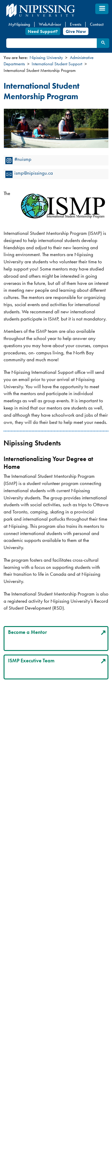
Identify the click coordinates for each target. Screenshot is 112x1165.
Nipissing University (46, 58)
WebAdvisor (50, 24)
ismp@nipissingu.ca (33, 173)
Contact (97, 24)
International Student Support (57, 64)
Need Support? (43, 31)
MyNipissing (19, 24)
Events (75, 24)
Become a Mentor (27, 632)
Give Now (76, 31)
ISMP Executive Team (31, 660)
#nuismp (22, 159)
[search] (51, 43)
